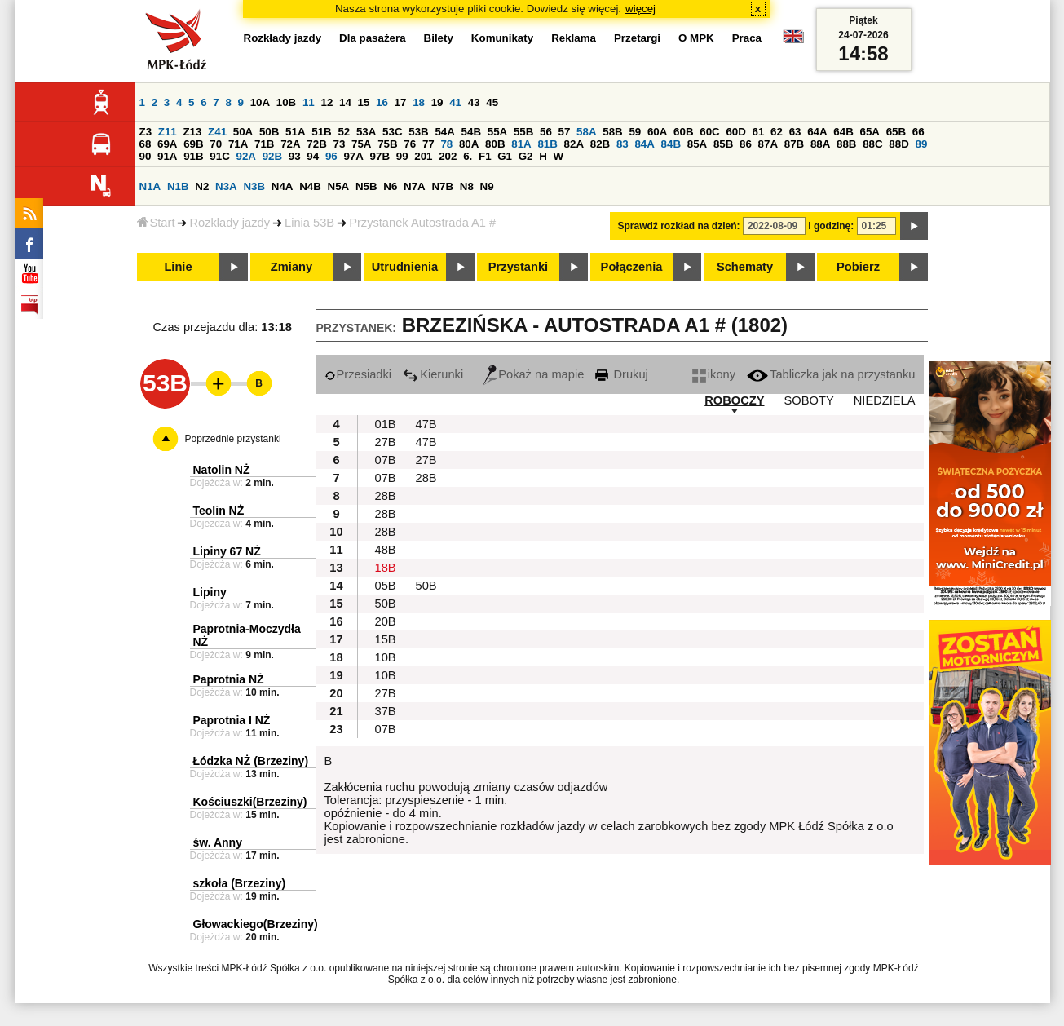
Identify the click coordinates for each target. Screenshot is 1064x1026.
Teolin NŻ (219, 510)
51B (321, 132)
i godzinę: (831, 226)
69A (167, 144)
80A (469, 144)
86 (746, 144)
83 (622, 144)
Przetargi (637, 38)
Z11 (167, 132)
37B (385, 711)
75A (361, 144)
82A (574, 144)
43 (474, 102)
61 (759, 132)
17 (401, 102)
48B (385, 549)
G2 (526, 156)
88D (898, 144)
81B (547, 144)
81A (521, 144)
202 (448, 156)
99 (402, 156)
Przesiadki (358, 374)
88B (846, 144)
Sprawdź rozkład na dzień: (679, 226)
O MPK (696, 38)
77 (428, 144)
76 (410, 144)
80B (495, 144)
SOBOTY (809, 400)
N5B (366, 186)
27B (385, 442)
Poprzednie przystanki (233, 438)
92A (246, 156)
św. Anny (217, 842)
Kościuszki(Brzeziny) (250, 801)
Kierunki (433, 374)
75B (387, 144)
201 (423, 156)
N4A (283, 186)
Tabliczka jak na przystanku (831, 374)
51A (295, 132)
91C (219, 156)
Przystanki (518, 266)
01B (385, 424)
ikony (713, 374)
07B (385, 460)
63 (795, 132)
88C (872, 144)
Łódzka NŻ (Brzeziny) (251, 760)
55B (523, 132)
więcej (640, 8)
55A (497, 132)
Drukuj (621, 374)
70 (216, 144)
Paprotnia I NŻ (232, 720)
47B (426, 424)
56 (546, 132)
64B (843, 132)
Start (156, 222)
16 (382, 102)
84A (644, 144)
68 (145, 144)
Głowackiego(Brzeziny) (255, 924)
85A (697, 144)
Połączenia (632, 266)
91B (193, 156)
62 (776, 132)
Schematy (745, 266)
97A (353, 156)
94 (313, 156)
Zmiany (291, 266)
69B (193, 144)
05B (385, 585)
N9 (487, 186)
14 (345, 102)
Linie (178, 266)
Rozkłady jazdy (229, 222)
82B (600, 144)
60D (735, 132)
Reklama (573, 38)
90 (145, 156)
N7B (442, 186)
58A (586, 132)
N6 (390, 186)
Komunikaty (502, 38)
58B (612, 132)
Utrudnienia (405, 266)
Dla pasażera (372, 38)
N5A (339, 186)
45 (492, 102)
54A (444, 132)
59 (635, 132)
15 (364, 102)
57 (564, 132)
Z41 (217, 132)
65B (896, 132)
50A (243, 132)
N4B (310, 186)
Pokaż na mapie (533, 374)
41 (455, 102)
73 (339, 144)
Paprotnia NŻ (228, 679)
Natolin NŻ (221, 469)
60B (683, 132)
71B (264, 144)
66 (918, 132)
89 (922, 144)
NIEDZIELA (885, 400)
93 (295, 156)
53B (418, 132)
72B (316, 144)
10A (260, 102)
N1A (150, 186)
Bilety (438, 38)
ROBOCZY (734, 400)
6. (467, 156)
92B (272, 156)
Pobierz (858, 266)
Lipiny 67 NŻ (227, 551)
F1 (485, 156)
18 (419, 102)
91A (167, 156)
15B (385, 639)
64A (817, 132)
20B (385, 621)
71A (238, 144)
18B (385, 567)
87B (794, 144)
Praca (747, 38)
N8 (467, 186)
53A (366, 132)
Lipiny (210, 592)
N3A (226, 186)
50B (269, 132)
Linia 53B (309, 222)
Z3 (145, 132)
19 (437, 102)
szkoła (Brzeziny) (239, 883)
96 (331, 156)
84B (671, 144)
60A (657, 132)
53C (392, 132)
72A (290, 144)
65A (869, 132)
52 (344, 132)
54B (471, 132)
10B (286, 102)
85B (723, 144)
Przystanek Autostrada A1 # (422, 222)
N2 (202, 186)
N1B (178, 186)
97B (380, 156)
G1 (504, 156)
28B (426, 477)
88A (820, 144)
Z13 (192, 132)
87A (768, 144)
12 (326, 102)
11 (308, 102)
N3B (254, 186)
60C (709, 132)
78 (446, 144)
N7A (415, 186)
